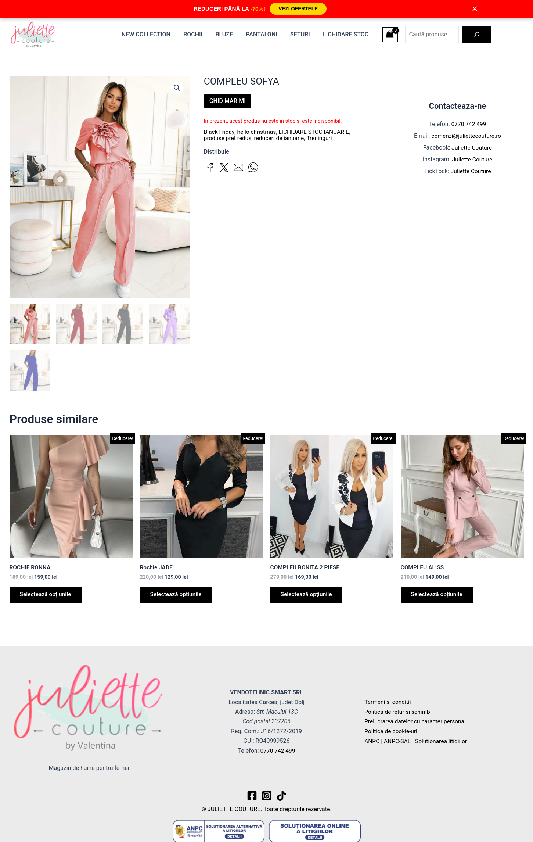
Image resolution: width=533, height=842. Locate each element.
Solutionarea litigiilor (443, 740)
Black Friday (219, 131)
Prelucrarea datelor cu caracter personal (416, 721)
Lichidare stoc (346, 34)
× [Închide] (475, 8)
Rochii (198, 34)
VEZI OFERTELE (298, 9)
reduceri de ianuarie (281, 137)
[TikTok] (281, 796)
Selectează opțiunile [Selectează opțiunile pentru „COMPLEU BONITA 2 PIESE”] (307, 595)
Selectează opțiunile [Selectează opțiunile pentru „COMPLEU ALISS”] (438, 595)
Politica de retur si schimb (398, 711)
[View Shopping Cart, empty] (390, 34)
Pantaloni (264, 34)
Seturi (302, 34)
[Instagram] (267, 796)
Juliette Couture (472, 147)
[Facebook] (252, 796)
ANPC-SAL (398, 740)
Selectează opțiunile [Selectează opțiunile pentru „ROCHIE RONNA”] (47, 595)
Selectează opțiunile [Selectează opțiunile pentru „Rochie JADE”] (177, 595)
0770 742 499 (469, 124)
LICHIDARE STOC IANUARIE (316, 131)
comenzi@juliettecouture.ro (466, 135)
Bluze (228, 34)
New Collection (152, 34)
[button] (177, 88)
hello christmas (258, 131)
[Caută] (476, 34)
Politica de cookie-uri (391, 731)
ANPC (372, 740)
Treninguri (322, 137)
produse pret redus (228, 137)
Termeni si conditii (388, 702)
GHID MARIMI (227, 100)
